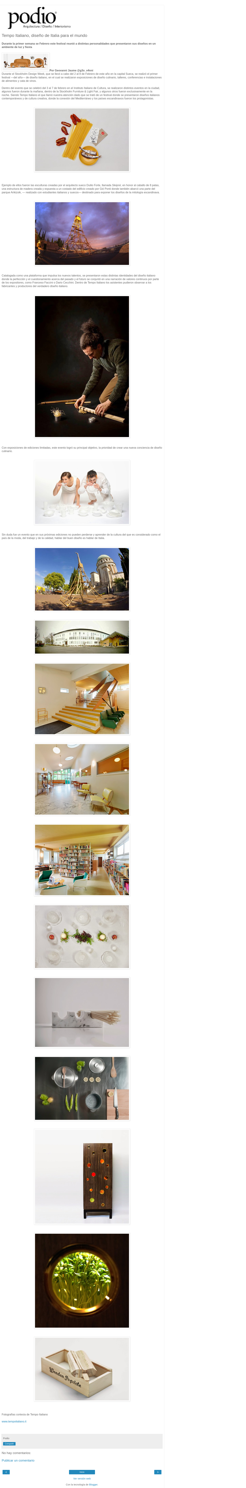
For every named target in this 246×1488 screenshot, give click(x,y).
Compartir (9, 1444)
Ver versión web (82, 1478)
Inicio (82, 1472)
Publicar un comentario (18, 1460)
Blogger (93, 1484)
